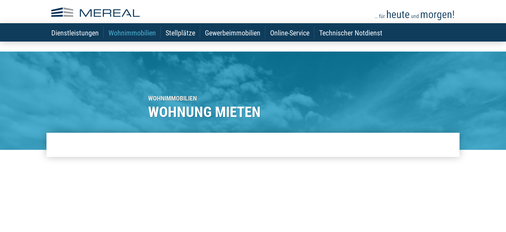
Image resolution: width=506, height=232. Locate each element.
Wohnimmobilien (132, 42)
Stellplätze (180, 42)
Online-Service (289, 42)
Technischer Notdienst (350, 42)
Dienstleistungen (75, 42)
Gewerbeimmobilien (232, 42)
